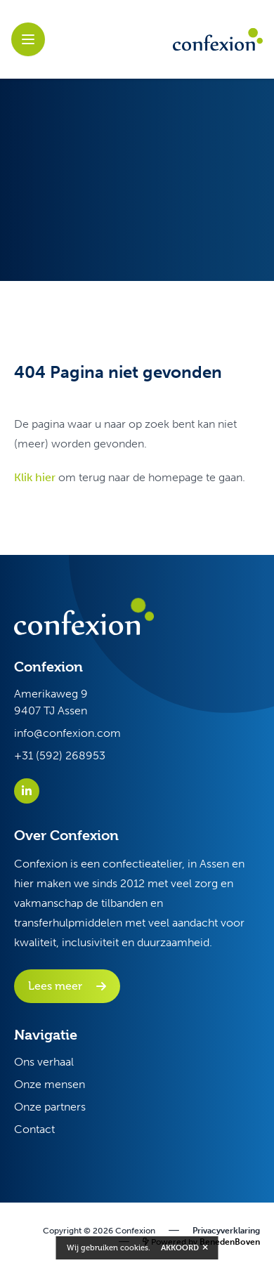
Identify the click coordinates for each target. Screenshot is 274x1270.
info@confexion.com (67, 733)
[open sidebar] (28, 39)
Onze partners (50, 1106)
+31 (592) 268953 (59, 755)
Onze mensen (49, 1084)
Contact (34, 1129)
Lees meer (55, 986)
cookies (134, 1247)
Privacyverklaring (226, 1231)
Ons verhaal (44, 1061)
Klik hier (35, 477)
